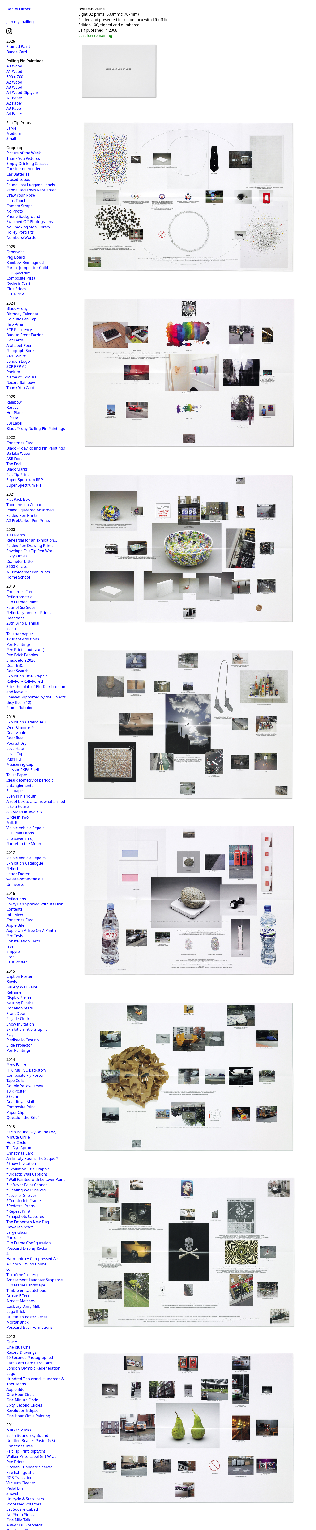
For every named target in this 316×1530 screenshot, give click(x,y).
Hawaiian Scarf (19, 1227)
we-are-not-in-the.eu (24, 879)
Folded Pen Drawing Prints (29, 545)
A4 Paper (14, 113)
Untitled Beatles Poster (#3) (30, 1440)
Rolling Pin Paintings (24, 60)
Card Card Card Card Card (29, 1363)
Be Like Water (18, 453)
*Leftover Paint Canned (27, 1184)
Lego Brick (15, 1311)
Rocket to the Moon (23, 843)
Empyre (13, 951)
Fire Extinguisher (21, 1472)
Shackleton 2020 (20, 660)
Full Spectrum (18, 273)
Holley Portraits (20, 232)
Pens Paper (16, 1064)
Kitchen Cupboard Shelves (29, 1467)
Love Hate (15, 748)
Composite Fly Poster (25, 1075)
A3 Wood (14, 87)
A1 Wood (14, 71)
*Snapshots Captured (25, 1216)
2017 (10, 852)
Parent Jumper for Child (27, 267)
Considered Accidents (25, 168)
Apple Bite (15, 925)
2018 (10, 716)
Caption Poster (19, 976)
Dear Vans (15, 618)
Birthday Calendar (22, 313)
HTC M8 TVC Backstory (26, 1070)
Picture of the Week (23, 153)
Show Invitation (20, 1024)
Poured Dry (16, 743)
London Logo (18, 361)
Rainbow (14, 402)
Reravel (13, 407)
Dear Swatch (17, 670)
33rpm (12, 1096)
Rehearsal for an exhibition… (31, 540)
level (10, 946)
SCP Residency (19, 329)
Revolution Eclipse (22, 1410)
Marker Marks (18, 1430)
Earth (11, 628)
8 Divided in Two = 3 (24, 812)
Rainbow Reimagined (25, 262)
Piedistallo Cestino (22, 1039)
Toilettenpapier (19, 633)
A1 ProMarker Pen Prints (28, 572)
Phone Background (23, 216)
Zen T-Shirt (16, 356)
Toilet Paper (16, 775)
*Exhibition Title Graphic (27, 1169)
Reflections (16, 898)
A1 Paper (14, 98)
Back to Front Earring (25, 334)
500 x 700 (14, 76)
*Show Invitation (21, 1163)
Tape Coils (15, 1080)
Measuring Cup (20, 764)
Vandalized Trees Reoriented (31, 190)
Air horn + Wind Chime (26, 1264)
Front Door (16, 1013)
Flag (10, 1034)
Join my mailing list (23, 21)
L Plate (12, 417)
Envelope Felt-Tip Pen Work (30, 550)
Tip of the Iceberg (22, 1274)
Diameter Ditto (19, 561)
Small (11, 138)
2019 (10, 586)
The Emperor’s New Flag (27, 1221)
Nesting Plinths (19, 1002)
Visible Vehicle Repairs (26, 858)
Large (11, 128)
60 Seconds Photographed (29, 1357)
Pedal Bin (14, 1488)
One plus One (18, 1347)
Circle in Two (17, 817)
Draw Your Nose (20, 195)
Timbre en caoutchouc (26, 1290)
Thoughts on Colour (24, 504)
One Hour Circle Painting (28, 1415)
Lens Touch (16, 200)
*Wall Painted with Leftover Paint (35, 1179)
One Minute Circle (22, 1399)
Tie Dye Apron (18, 1147)
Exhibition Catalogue (24, 863)
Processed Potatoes (23, 1504)
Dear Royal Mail (20, 1101)
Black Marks (17, 469)
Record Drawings (21, 1352)
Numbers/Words (21, 237)
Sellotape (14, 790)
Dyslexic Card (18, 283)
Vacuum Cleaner (20, 1482)
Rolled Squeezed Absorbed (30, 510)
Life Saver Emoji (20, 838)
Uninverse (15, 884)
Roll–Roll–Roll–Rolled (24, 681)
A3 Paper (14, 108)
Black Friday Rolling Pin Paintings (35, 428)
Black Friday (17, 308)
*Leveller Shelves (21, 1195)
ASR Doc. (14, 458)
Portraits (14, 1237)
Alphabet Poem (20, 345)
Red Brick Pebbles (22, 654)
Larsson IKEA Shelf (22, 769)
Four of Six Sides (20, 607)
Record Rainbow (20, 382)
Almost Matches (20, 1300)
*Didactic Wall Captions (27, 1174)
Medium (13, 133)
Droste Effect (17, 1295)
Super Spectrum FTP (24, 485)
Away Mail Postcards (24, 1525)
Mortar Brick (17, 1322)
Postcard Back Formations (29, 1327)
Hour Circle (16, 1142)
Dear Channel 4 (20, 727)
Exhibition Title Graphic (26, 676)
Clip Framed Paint (22, 602)
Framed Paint (18, 46)
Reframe (13, 992)
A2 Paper (14, 103)
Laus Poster (16, 962)
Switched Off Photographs (29, 221)
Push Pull (14, 759)
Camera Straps (19, 205)
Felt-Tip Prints (18, 122)
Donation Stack (19, 1008)
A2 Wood (14, 82)
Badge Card (16, 52)
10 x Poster (16, 1091)
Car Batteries (17, 174)
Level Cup (14, 753)
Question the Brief (22, 1117)
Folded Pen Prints (21, 515)
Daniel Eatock (18, 9)
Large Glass (16, 1232)
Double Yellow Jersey (24, 1086)
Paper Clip (15, 1112)
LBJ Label (14, 423)
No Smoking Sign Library (28, 227)
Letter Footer (18, 873)
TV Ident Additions (22, 639)
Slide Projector (19, 1045)
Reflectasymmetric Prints (28, 612)
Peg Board (15, 257)
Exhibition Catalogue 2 (26, 722)
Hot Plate (14, 412)
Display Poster (19, 997)
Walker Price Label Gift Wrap (31, 1456)
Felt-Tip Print (17, 474)
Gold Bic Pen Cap (21, 319)
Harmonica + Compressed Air (32, 1258)
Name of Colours (21, 377)
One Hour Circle (20, 1394)
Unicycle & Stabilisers (25, 1498)
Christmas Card (20, 443)
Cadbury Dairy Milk (23, 1306)
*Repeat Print (18, 1211)
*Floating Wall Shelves (26, 1190)
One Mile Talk (18, 1519)
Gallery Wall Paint (21, 987)
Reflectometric (19, 596)
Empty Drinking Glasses (27, 163)
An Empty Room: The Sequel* (32, 1158)
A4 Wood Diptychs (22, 92)
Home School (18, 577)
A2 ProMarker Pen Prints (28, 520)
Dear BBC (14, 665)
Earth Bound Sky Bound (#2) (31, 1132)
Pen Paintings (18, 644)
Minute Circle (18, 1137)
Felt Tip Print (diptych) (25, 1451)
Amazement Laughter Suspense (34, 1279)
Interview (14, 914)
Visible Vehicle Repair (25, 827)
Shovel (12, 1493)
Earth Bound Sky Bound (27, 1435)
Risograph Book (20, 350)
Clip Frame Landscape (25, 1285)
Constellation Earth (23, 941)
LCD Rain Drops (20, 833)
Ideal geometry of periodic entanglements (29, 783)
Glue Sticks (16, 288)
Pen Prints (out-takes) (25, 649)
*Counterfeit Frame (23, 1200)
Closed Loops (18, 179)
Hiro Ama (14, 324)
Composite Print (20, 1107)
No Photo (14, 211)
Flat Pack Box (18, 499)
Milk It (11, 822)
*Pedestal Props (20, 1205)
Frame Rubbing (20, 707)
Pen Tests (14, 935)
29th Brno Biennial (22, 623)
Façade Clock (17, 1018)
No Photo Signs (20, 1514)
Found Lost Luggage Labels (30, 184)
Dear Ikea (14, 737)
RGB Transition (19, 1477)
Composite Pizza (20, 278)
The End (13, 464)
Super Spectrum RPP (24, 479)
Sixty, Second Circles (24, 1405)
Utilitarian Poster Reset (26, 1317)
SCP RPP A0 (16, 294)
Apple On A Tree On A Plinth (31, 930)
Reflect (12, 868)
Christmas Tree (19, 1446)
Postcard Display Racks (26, 1248)
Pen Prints (15, 1461)
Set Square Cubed (22, 1509)
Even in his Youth (21, 796)
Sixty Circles (16, 556)
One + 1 (13, 1341)
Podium (13, 371)
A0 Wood (14, 66)
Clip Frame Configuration (28, 1242)
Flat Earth (14, 340)
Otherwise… (17, 251)
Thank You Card (20, 387)
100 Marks (15, 535)
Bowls (11, 981)
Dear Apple (16, 732)
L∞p (10, 956)
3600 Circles (17, 566)
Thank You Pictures (23, 158)
